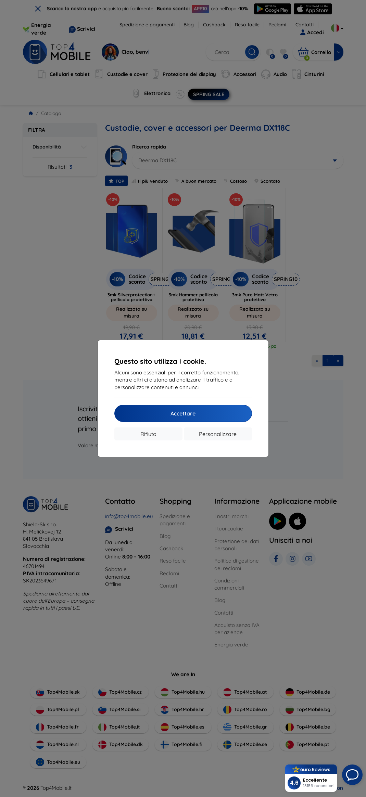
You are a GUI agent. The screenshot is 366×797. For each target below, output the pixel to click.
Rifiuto (148, 433)
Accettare (183, 413)
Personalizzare (218, 433)
